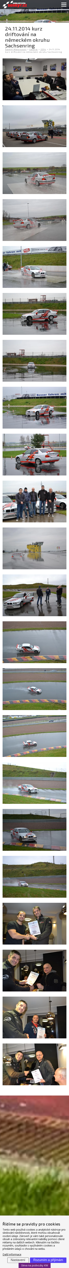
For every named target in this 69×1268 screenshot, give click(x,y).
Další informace (12, 1254)
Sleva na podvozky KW (34, 1265)
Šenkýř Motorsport (15, 49)
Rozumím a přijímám (48, 1260)
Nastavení (18, 1260)
